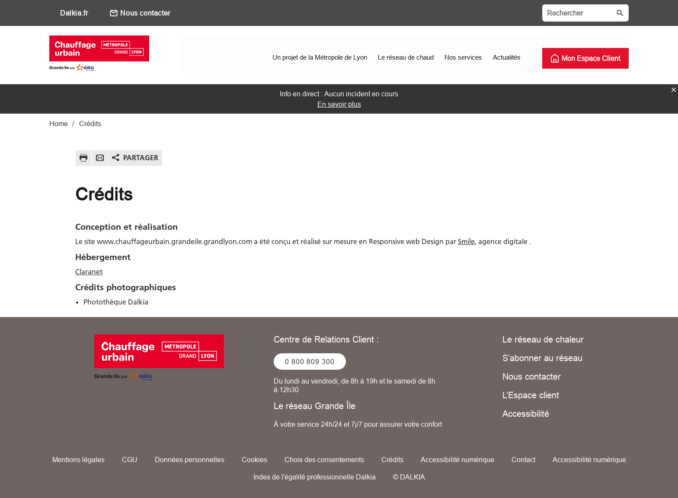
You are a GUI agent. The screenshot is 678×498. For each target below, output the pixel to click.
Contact (523, 459)
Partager (140, 157)
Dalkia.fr (74, 13)
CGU (130, 459)
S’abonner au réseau (542, 357)
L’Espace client (530, 395)
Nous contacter (145, 13)
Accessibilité (525, 413)
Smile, (467, 241)
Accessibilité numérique (457, 459)
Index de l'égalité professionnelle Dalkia (314, 476)
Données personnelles (189, 459)
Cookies (254, 459)
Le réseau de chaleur (543, 339)
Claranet (88, 271)
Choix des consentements (324, 459)
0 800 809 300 (310, 361)
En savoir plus (339, 104)
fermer (673, 89)
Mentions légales (78, 459)
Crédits (392, 459)
